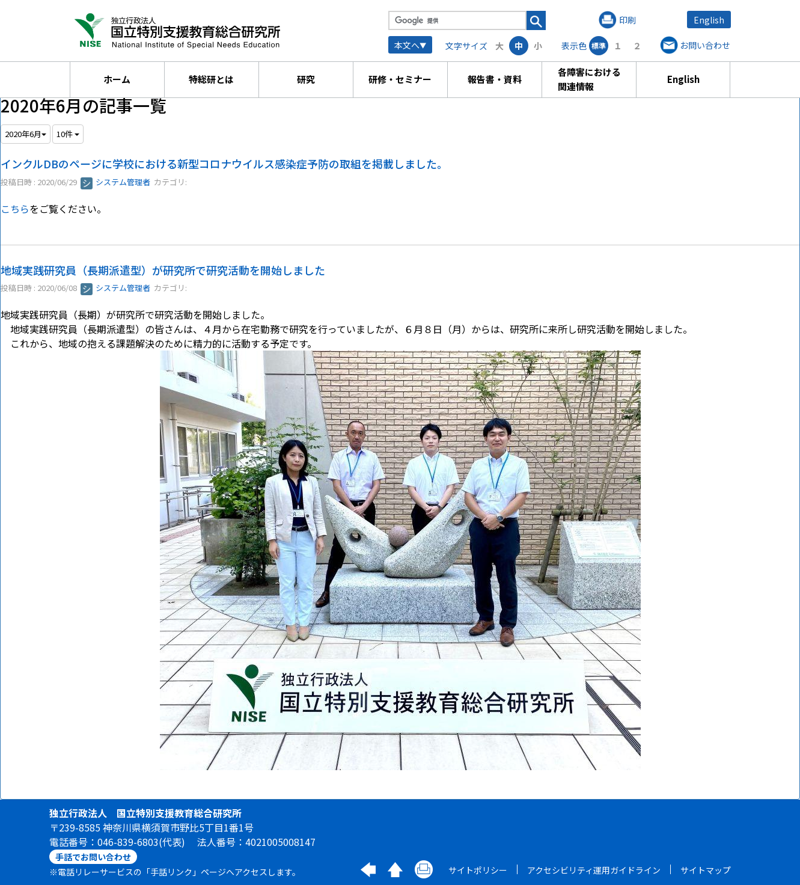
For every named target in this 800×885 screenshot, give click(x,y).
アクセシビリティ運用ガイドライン (594, 870)
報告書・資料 (495, 79)
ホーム (116, 79)
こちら (15, 208)
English (709, 20)
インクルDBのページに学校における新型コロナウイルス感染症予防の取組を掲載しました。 (224, 163)
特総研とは (211, 79)
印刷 (627, 20)
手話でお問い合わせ (93, 857)
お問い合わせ (705, 45)
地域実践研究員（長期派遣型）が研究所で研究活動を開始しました (163, 270)
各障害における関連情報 (589, 79)
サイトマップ (705, 870)
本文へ (407, 45)
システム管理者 (115, 182)
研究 (306, 79)
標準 (598, 45)
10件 (67, 133)
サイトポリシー (477, 870)
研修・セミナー (400, 79)
